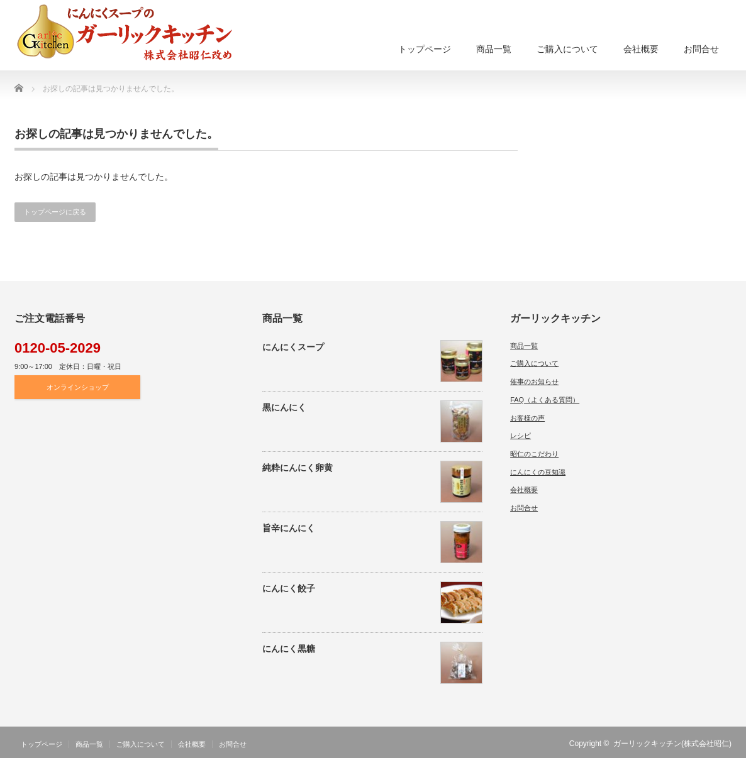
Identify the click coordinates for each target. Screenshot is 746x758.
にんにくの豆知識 (537, 472)
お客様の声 (527, 418)
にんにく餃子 (288, 588)
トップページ (424, 49)
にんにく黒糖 (288, 649)
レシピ (520, 435)
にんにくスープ (293, 347)
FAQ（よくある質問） (544, 400)
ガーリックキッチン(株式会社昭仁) (672, 743)
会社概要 (641, 49)
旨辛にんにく (288, 528)
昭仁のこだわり (534, 454)
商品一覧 (493, 49)
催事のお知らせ (534, 381)
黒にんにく (284, 407)
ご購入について (567, 49)
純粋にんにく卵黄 (297, 468)
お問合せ (701, 49)
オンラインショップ (78, 387)
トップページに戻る (55, 212)
